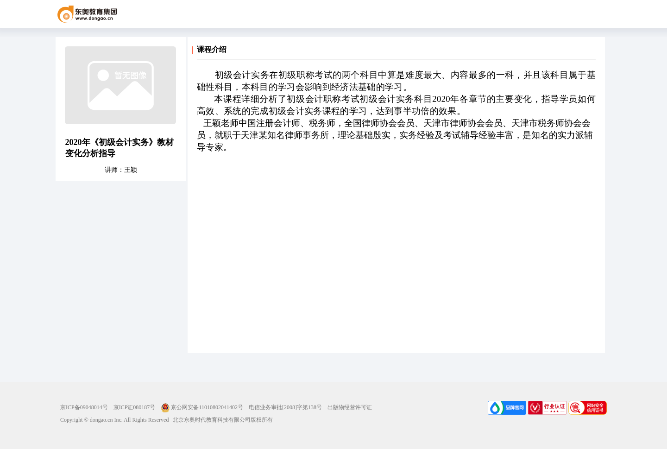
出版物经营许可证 (349, 407)
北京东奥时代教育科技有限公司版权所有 (221, 420)
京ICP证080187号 (134, 407)
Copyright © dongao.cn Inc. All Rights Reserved (114, 420)
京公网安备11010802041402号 (202, 407)
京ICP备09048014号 (84, 407)
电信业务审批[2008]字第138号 (285, 407)
